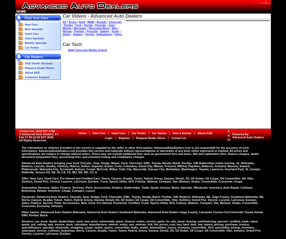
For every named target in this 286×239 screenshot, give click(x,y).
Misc (115, 28)
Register (124, 138)
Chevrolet (115, 22)
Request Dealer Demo (39, 68)
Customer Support (37, 77)
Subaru (78, 34)
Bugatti (102, 22)
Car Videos (159, 133)
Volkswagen (104, 34)
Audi (82, 22)
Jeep (111, 25)
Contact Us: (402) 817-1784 (37, 131)
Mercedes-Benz (99, 28)
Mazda (67, 28)
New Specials (34, 29)
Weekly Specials (36, 42)
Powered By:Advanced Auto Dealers (248, 136)
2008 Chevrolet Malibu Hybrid (87, 50)
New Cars (31, 24)
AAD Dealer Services (39, 63)
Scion (115, 31)
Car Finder (32, 47)
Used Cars (32, 33)
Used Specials (34, 38)
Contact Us (178, 138)
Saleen (104, 31)
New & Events (182, 133)
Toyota (89, 34)
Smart (67, 34)
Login (109, 138)
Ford (78, 25)
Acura (73, 22)
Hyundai (100, 25)
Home (83, 133)
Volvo (118, 34)
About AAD (32, 72)
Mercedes (80, 28)
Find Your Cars (36, 18)
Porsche (92, 31)
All (64, 22)
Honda (88, 25)
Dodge (68, 25)
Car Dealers (34, 57)
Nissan (67, 31)
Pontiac (79, 31)
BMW (90, 22)
